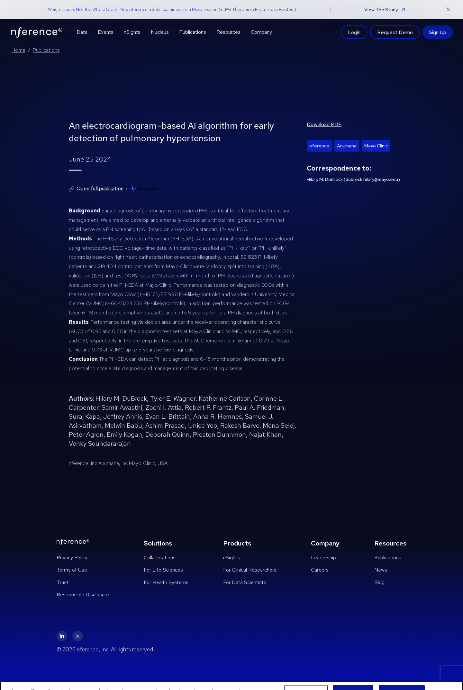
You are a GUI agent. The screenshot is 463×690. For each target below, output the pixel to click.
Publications (46, 50)
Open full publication (100, 188)
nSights (231, 557)
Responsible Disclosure (83, 594)
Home (18, 50)
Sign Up (437, 32)
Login (354, 32)
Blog (379, 582)
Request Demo (395, 32)
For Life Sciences (163, 569)
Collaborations (160, 557)
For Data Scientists (244, 582)
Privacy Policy (72, 557)
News (380, 569)
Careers (320, 569)
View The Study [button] (384, 10)
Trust (62, 582)
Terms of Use (72, 569)
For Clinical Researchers (250, 569)
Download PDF (324, 124)
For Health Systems (166, 582)
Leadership (323, 557)
